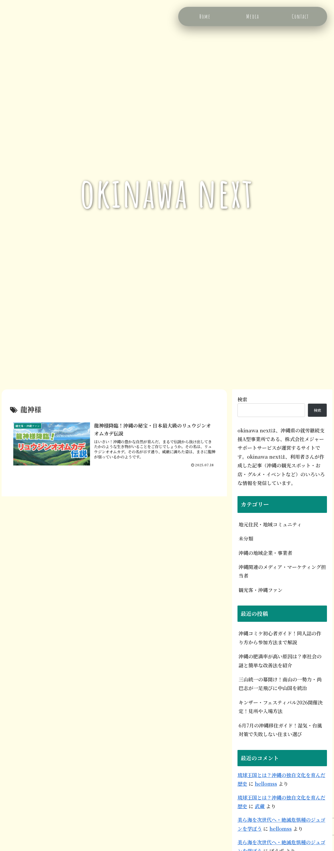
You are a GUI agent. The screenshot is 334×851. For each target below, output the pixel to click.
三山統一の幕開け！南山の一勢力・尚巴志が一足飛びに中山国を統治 (280, 683)
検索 (242, 399)
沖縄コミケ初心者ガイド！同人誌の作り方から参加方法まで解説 (280, 637)
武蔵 (260, 806)
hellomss (266, 783)
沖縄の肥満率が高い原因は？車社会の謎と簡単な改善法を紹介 (280, 660)
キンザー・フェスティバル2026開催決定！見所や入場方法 (281, 706)
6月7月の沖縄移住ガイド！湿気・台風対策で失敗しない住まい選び (280, 729)
